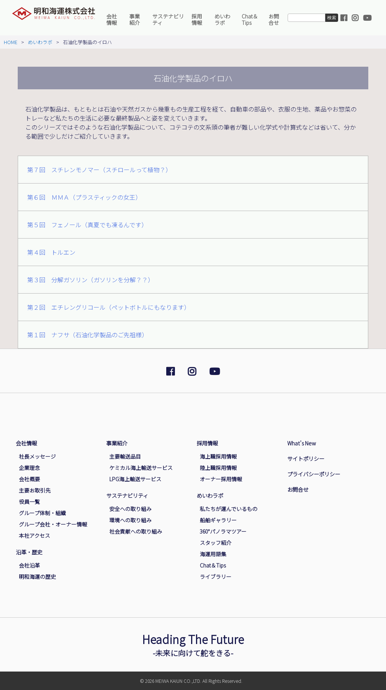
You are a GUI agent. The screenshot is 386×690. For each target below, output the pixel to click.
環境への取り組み (130, 520)
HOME (10, 42)
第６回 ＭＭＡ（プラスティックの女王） (84, 197)
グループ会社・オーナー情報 (53, 524)
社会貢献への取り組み (135, 531)
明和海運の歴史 (37, 576)
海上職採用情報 (218, 456)
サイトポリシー (305, 458)
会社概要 (29, 479)
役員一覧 (29, 501)
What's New (301, 443)
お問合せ (273, 19)
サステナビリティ (168, 19)
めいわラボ (222, 19)
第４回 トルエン (51, 252)
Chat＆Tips (250, 19)
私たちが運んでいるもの (228, 509)
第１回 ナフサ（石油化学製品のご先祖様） (87, 334)
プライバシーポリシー (313, 474)
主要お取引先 (35, 490)
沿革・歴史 (29, 552)
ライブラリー (215, 576)
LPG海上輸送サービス (135, 479)
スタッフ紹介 (215, 542)
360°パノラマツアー (223, 531)
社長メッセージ (37, 456)
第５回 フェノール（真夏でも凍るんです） (87, 224)
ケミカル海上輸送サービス (141, 467)
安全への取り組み (130, 509)
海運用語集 (213, 554)
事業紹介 (134, 19)
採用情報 (196, 19)
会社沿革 (29, 565)
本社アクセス (34, 535)
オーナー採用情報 (221, 479)
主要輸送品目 (125, 456)
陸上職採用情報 (218, 467)
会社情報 (111, 19)
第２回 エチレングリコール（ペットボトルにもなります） (108, 307)
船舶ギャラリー (218, 520)
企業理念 (29, 467)
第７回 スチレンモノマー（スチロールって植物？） (99, 169)
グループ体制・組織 (42, 513)
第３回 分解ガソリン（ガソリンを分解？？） (90, 279)
